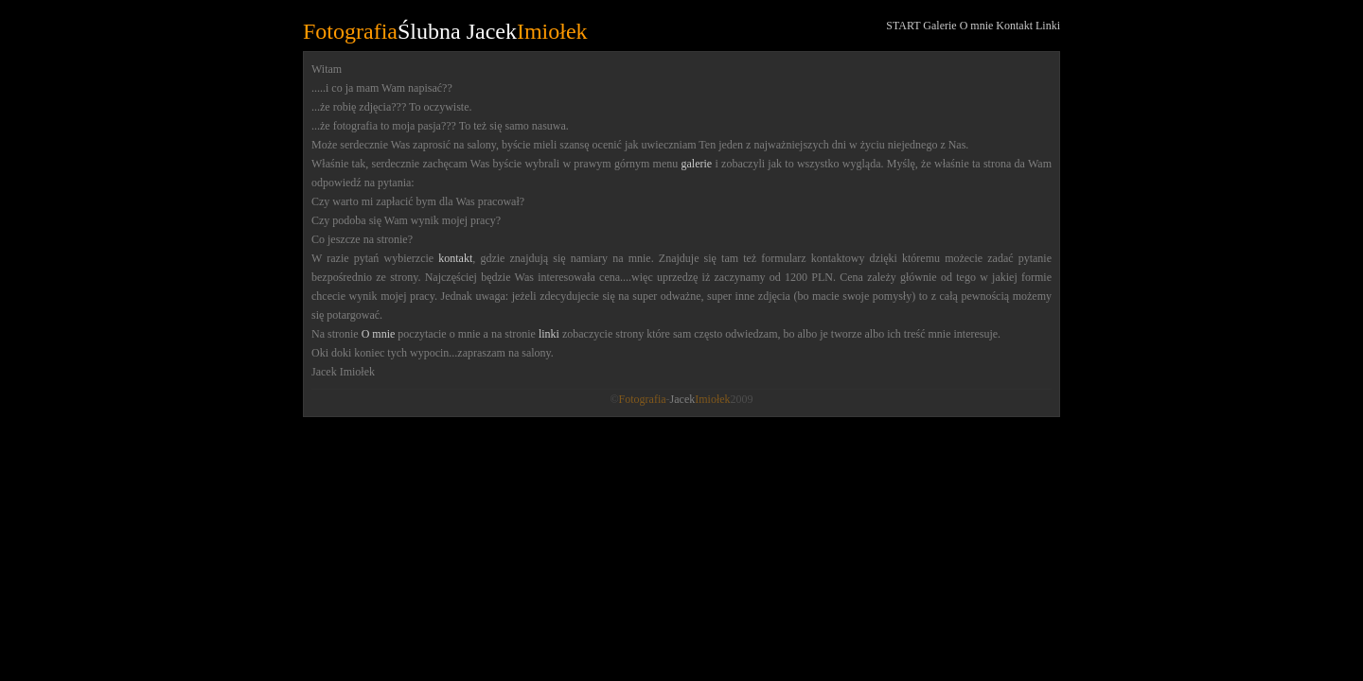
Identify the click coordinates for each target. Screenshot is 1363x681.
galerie (697, 163)
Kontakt (1014, 25)
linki (549, 333)
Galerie (939, 25)
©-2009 (681, 399)
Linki (1048, 25)
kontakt (455, 258)
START (903, 25)
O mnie (977, 25)
